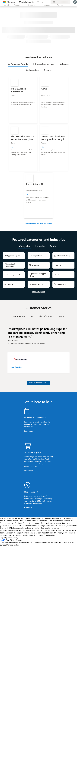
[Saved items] (43, 2)
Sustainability (49, 535)
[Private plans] (48, 2)
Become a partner (7, 523)
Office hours (46, 518)
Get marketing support (32, 523)
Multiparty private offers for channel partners (42, 528)
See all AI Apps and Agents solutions (38, 223)
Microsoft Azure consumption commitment (41, 520)
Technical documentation (51, 523)
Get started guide (58, 518)
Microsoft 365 (42, 530)
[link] (23, 100)
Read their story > (17, 367)
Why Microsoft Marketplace (11, 518)
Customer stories (34, 518)
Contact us (28, 507)
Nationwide (19, 316)
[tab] (18, 64)
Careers (38, 533)
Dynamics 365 (30, 530)
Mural (61, 316)
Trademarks (66, 542)
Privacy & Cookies (43, 542)
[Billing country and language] (60, 2)
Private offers (18, 520)
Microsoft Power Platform (58, 530)
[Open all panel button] (6, 5)
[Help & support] (38, 2)
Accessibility (39, 535)
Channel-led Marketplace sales (12, 528)
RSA (31, 316)
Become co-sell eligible (37, 525)
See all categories (38, 291)
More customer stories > (38, 382)
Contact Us (31, 542)
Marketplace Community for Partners (62, 525)
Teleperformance (46, 316)
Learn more (28, 431)
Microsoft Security (17, 530)
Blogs (24, 518)
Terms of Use (56, 542)
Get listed (18, 523)
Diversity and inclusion (24, 535)
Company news (61, 533)
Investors (11, 535)
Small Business (29, 533)
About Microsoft (48, 533)
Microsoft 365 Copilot (14, 533)
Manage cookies (12, 545)
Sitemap (23, 542)
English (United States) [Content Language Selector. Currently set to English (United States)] (9, 537)
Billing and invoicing (66, 520)
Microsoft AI (5, 530)
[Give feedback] (33, 2)
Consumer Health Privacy (10, 542)
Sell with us (28, 470)
